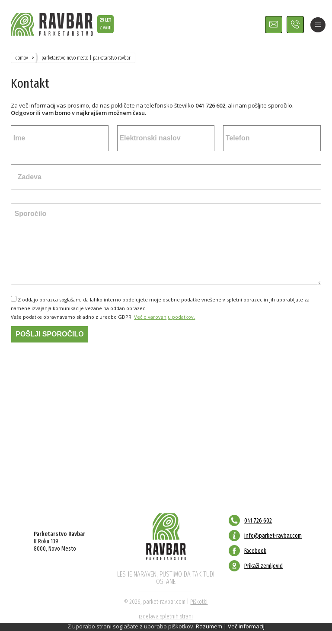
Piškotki (199, 602)
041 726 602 (258, 520)
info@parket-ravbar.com (273, 535)
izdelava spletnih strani (166, 616)
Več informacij (246, 626)
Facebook (255, 551)
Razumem (209, 626)
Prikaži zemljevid (263, 566)
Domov (22, 58)
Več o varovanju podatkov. (164, 317)
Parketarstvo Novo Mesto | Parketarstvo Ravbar (86, 58)
